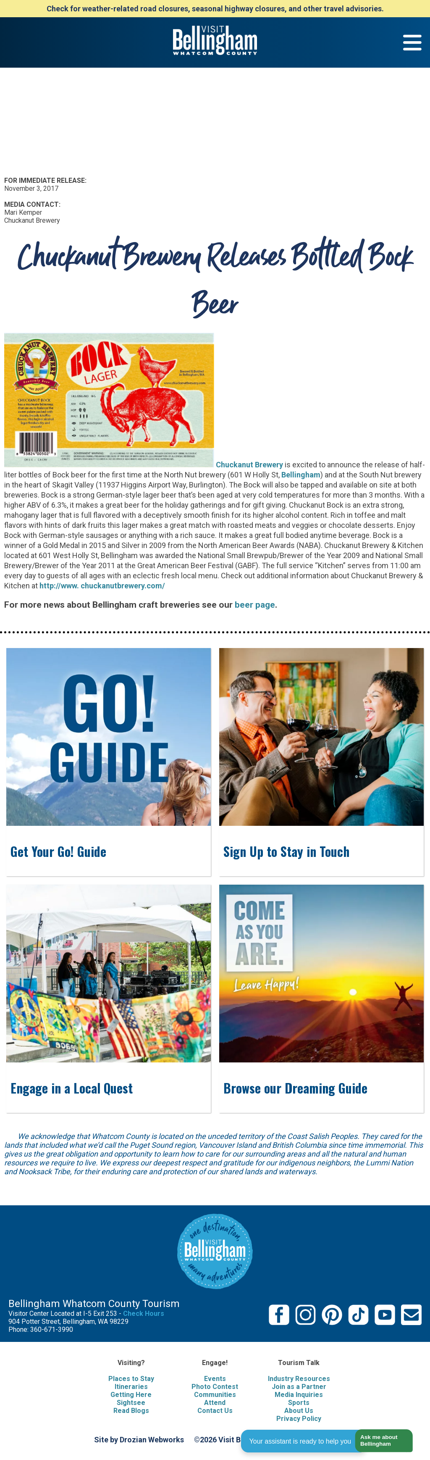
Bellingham (300, 474)
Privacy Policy (298, 1419)
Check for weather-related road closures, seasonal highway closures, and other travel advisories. (215, 8)
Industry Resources (299, 1379)
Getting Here (131, 1395)
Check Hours (143, 1314)
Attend (214, 1403)
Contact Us (215, 1411)
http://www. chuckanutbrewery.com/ (102, 585)
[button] (380, 1440)
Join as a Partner (299, 1387)
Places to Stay (131, 1379)
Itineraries (131, 1387)
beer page (255, 604)
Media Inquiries (299, 1395)
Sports (298, 1403)
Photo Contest (214, 1387)
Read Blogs (131, 1411)
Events (215, 1379)
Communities (215, 1395)
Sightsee (131, 1403)
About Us (298, 1411)
